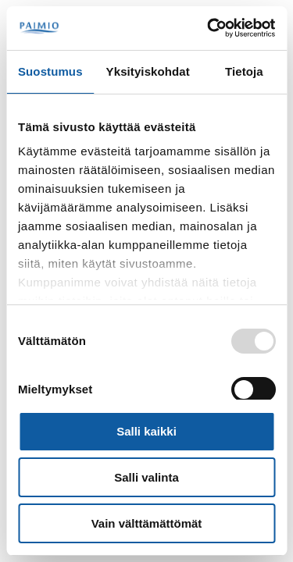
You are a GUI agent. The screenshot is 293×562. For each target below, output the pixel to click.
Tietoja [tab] (244, 71)
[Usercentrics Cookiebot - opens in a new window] (208, 28)
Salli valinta (146, 477)
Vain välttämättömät (146, 523)
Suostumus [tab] (50, 71)
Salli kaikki (146, 431)
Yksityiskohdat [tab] (148, 71)
